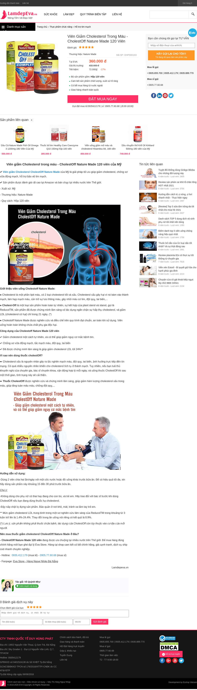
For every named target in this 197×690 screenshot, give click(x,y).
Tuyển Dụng (66, 656)
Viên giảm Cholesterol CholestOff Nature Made (31, 172)
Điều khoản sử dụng (36, 683)
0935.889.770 (187, 73)
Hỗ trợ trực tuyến (171, 655)
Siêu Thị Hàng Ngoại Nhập (59, 683)
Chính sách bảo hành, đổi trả (74, 638)
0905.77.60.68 (48, 555)
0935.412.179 (171, 73)
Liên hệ (63, 660)
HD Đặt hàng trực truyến (72, 647)
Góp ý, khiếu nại (68, 651)
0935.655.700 (155, 73)
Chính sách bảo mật (16, 683)
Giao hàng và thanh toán (72, 642)
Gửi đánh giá (99, 622)
